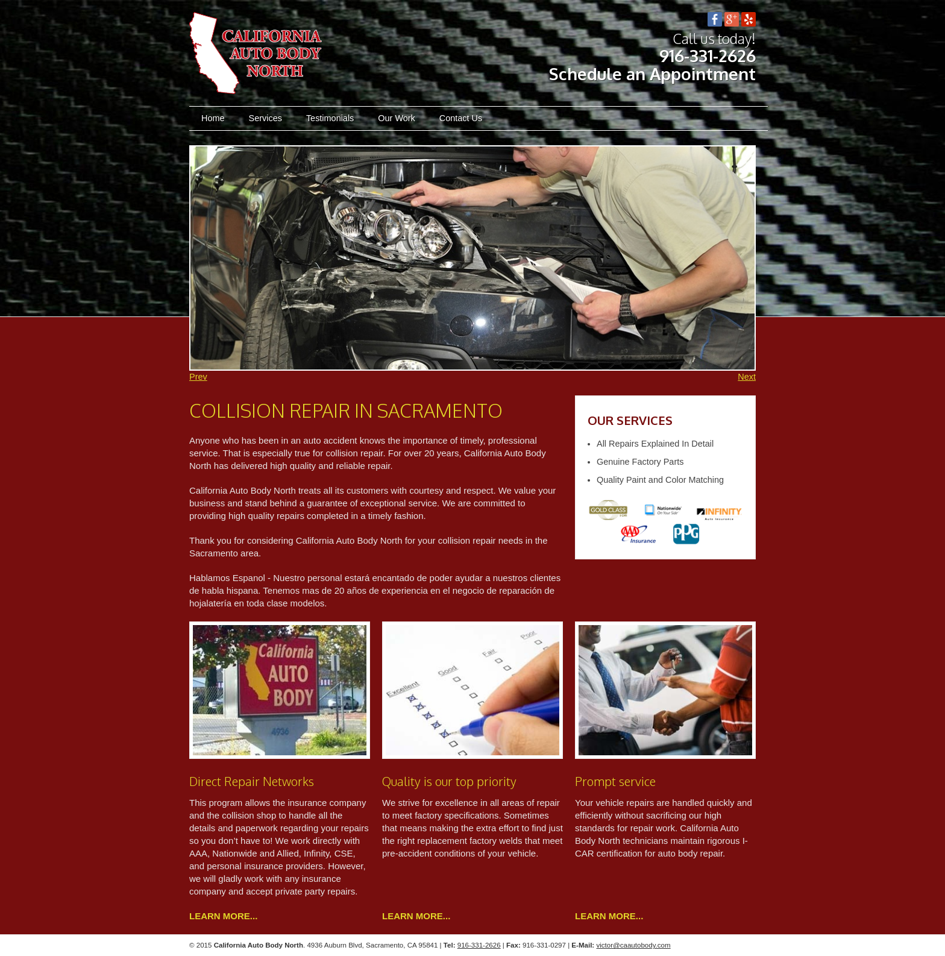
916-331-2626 (707, 55)
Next (747, 377)
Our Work (396, 118)
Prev (198, 377)
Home (213, 118)
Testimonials (330, 118)
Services (265, 118)
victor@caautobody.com (633, 945)
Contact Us (460, 118)
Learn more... (223, 916)
